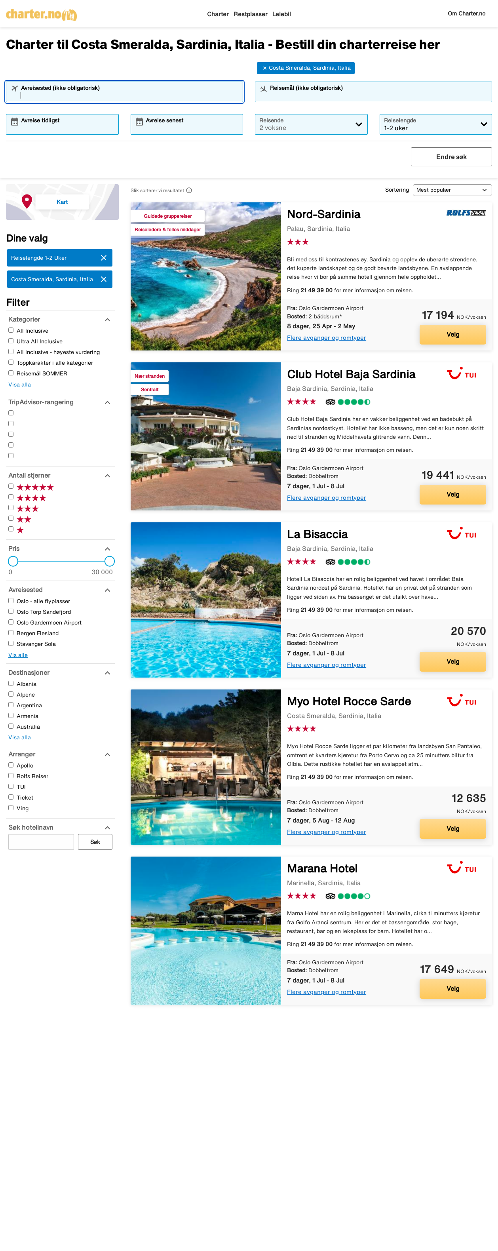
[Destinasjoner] (27, 672)
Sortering (397, 189)
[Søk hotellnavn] (29, 827)
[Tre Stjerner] (10, 434)
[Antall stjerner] (28, 475)
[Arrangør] (20, 754)
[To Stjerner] (10, 444)
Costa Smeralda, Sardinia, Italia (306, 68)
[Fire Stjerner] (10, 423)
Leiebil (281, 14)
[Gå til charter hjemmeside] (41, 12)
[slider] (10, 561)
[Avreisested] (24, 589)
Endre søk (451, 157)
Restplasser (251, 14)
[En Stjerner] (10, 455)
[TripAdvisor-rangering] (40, 402)
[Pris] (12, 548)
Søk (95, 842)
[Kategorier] (23, 319)
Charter (218, 14)
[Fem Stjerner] (10, 412)
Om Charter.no (466, 13)
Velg (453, 334)
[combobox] (130, 95)
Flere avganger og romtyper (326, 338)
